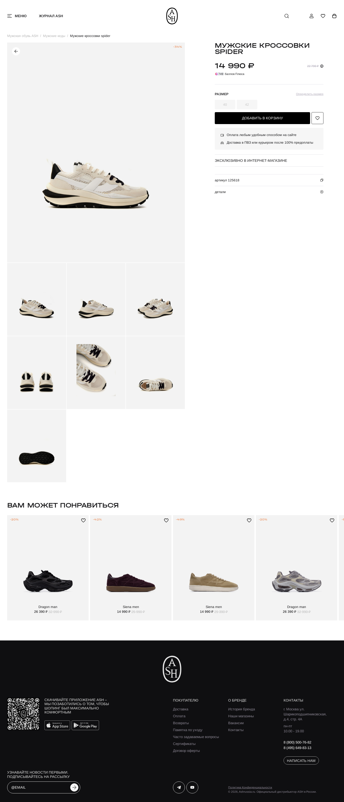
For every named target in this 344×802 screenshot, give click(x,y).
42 (247, 104)
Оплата (179, 716)
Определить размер (309, 94)
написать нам (301, 761)
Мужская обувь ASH (22, 36)
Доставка (180, 709)
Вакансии (236, 723)
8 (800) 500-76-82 (297, 742)
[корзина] (334, 16)
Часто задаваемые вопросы (196, 737)
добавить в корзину (262, 118)
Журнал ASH (51, 16)
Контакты (236, 730)
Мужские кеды (54, 36)
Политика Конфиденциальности (250, 787)
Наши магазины (241, 716)
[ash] (172, 16)
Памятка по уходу (188, 730)
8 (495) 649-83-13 (297, 748)
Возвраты (181, 723)
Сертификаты (184, 744)
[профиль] (311, 16)
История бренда (241, 709)
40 (225, 104)
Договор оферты (186, 751)
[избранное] (323, 16)
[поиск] (286, 16)
